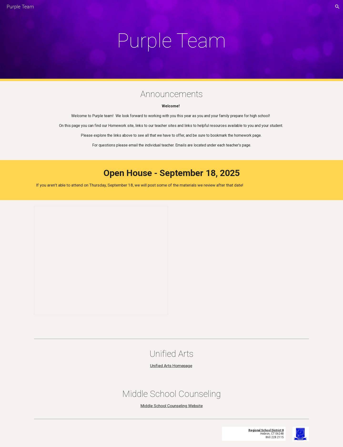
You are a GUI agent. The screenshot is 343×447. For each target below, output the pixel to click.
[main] (171, 40)
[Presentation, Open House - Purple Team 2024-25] (101, 260)
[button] (337, 6)
